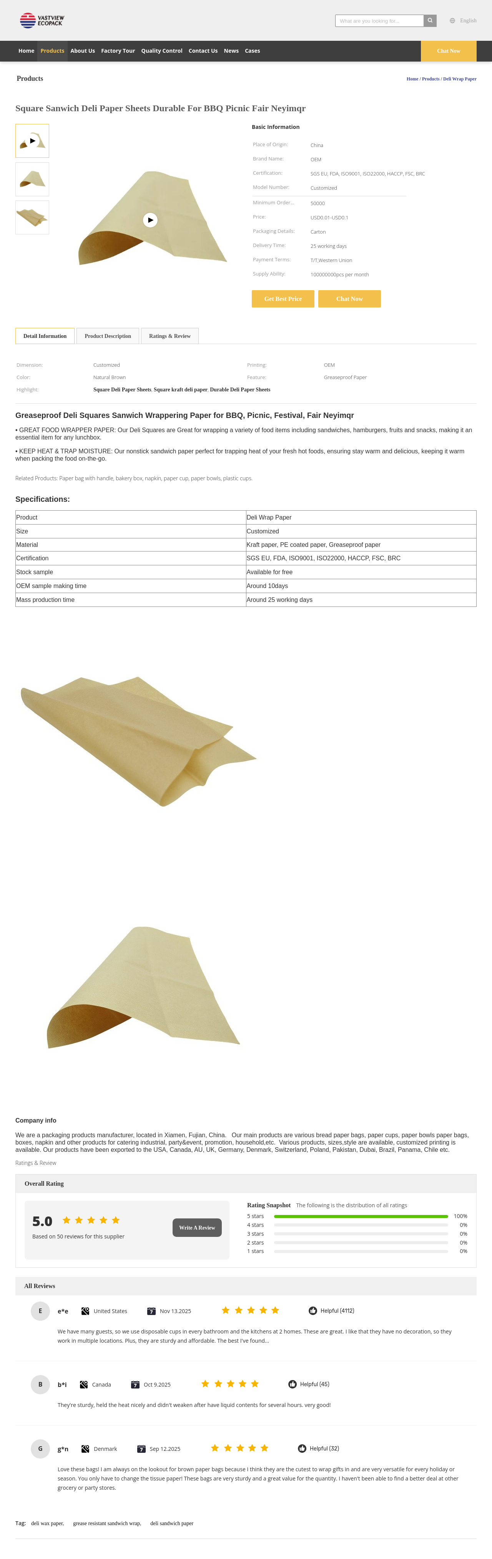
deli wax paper (47, 1523)
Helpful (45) (314, 1384)
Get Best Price (283, 299)
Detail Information (44, 336)
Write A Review (197, 1228)
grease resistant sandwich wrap (106, 1523)
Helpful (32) (324, 1448)
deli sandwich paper (171, 1523)
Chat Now (448, 51)
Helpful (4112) (337, 1311)
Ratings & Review (170, 336)
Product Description (108, 336)
